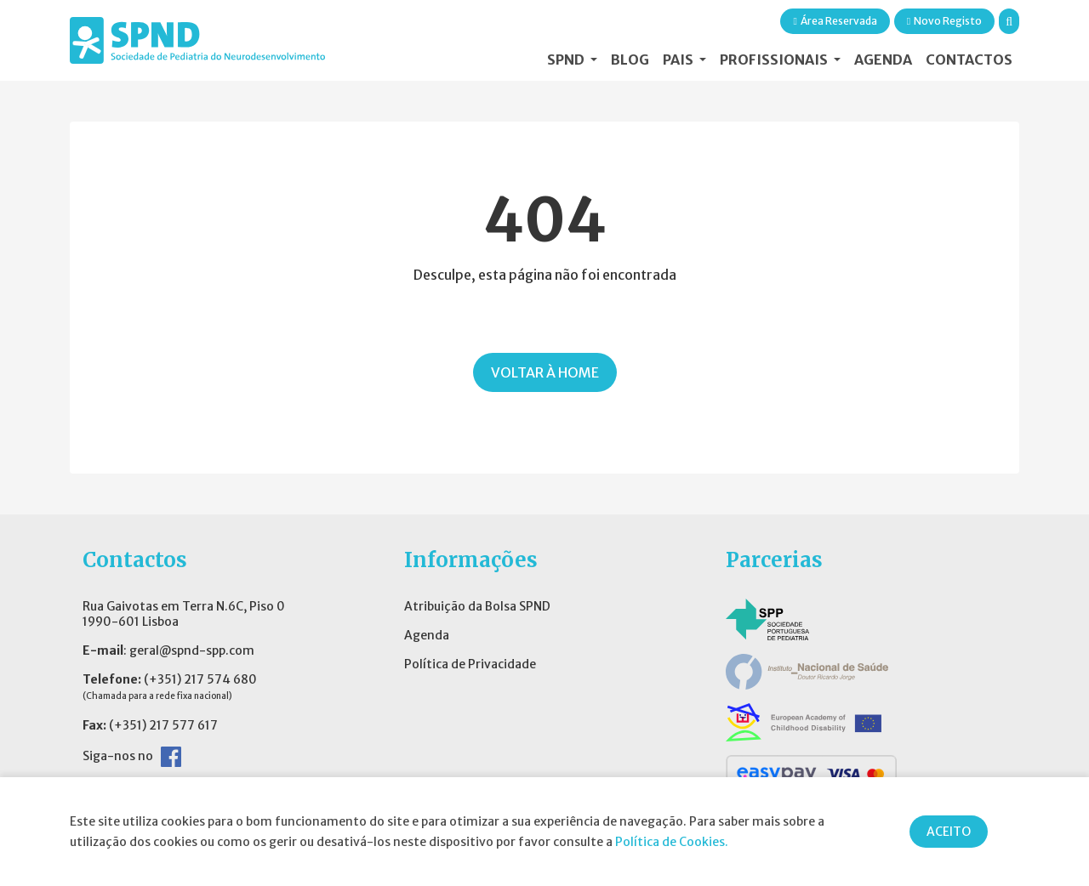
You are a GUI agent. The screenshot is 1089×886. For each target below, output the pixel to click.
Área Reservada (834, 20)
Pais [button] (679, 59)
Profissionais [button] (775, 59)
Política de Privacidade (470, 664)
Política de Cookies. (671, 841)
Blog (630, 59)
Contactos (969, 59)
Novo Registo (944, 20)
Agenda (883, 59)
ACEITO (949, 831)
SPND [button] (567, 59)
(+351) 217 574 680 (200, 679)
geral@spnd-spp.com (191, 650)
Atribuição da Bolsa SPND (477, 606)
